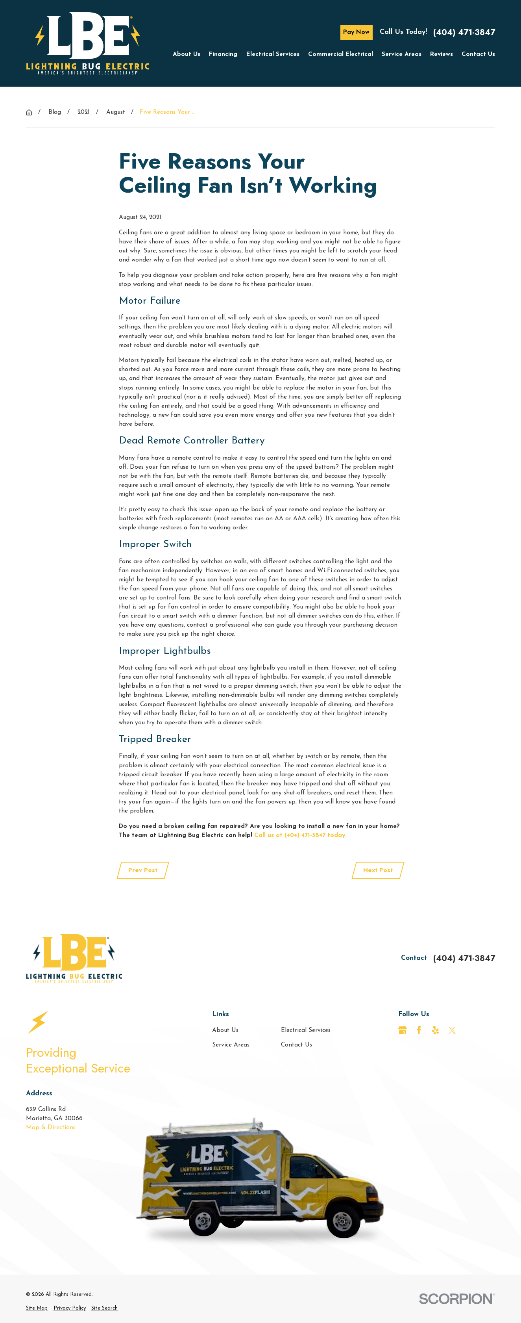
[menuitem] (37, 1308)
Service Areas (230, 1045)
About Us (225, 1030)
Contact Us (296, 1045)
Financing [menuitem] (223, 54)
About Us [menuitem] (186, 54)
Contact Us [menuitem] (478, 54)
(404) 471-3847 (464, 32)
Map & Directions (51, 1127)
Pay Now (356, 32)
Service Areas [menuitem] (401, 54)
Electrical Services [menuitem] (272, 54)
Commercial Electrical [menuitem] (340, 54)
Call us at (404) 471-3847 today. (300, 835)
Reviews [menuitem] (441, 54)
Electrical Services (306, 1030)
